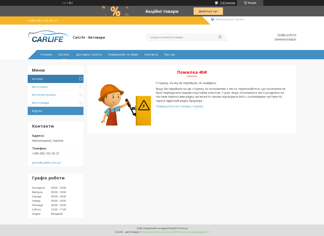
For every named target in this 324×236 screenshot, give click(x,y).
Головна (46, 54)
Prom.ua (183, 228)
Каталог (64, 54)
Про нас (169, 54)
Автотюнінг (40, 87)
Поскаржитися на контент (158, 232)
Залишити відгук (285, 39)
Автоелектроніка (44, 95)
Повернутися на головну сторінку (179, 106)
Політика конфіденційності (192, 232)
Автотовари (40, 103)
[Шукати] (220, 37)
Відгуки (37, 111)
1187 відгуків (227, 3)
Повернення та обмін (123, 54)
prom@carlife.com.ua (46, 163)
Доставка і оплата (89, 54)
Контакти (151, 54)
